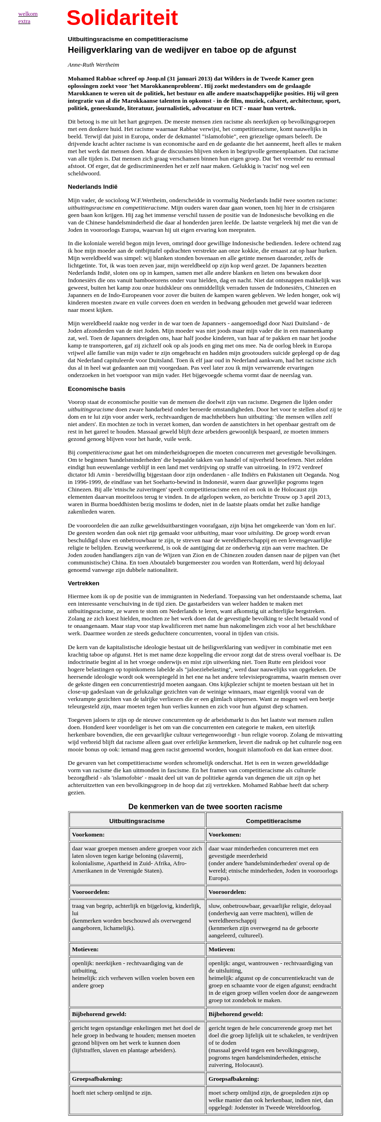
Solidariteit (122, 18)
